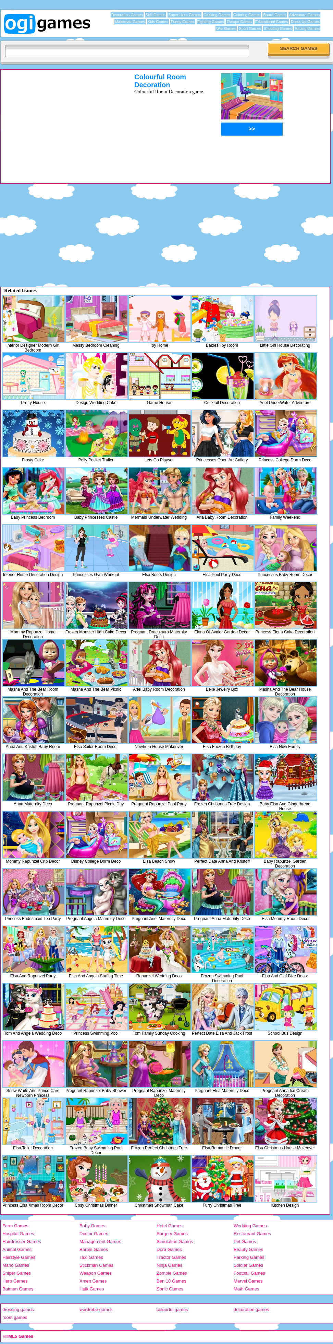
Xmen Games (93, 1281)
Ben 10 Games (171, 1281)
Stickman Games (96, 1265)
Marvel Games (248, 1281)
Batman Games (17, 1288)
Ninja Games (169, 1265)
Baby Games (92, 1225)
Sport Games (250, 28)
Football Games (249, 1273)
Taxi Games (91, 1257)
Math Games (246, 1288)
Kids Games (158, 22)
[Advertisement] (58, 121)
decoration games (251, 1309)
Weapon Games (95, 1273)
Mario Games (15, 1265)
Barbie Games (93, 1249)
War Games (226, 28)
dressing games (18, 1309)
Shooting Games (278, 28)
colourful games (172, 1309)
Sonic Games (170, 1288)
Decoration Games (127, 15)
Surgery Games (172, 1233)
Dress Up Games (305, 22)
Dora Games (169, 1249)
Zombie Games (172, 1273)
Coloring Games (246, 15)
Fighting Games (210, 22)
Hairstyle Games (18, 1257)
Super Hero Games (184, 15)
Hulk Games (91, 1288)
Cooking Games (217, 15)
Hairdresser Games (21, 1241)
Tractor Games (171, 1257)
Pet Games (245, 1241)
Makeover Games (130, 22)
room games (14, 1317)
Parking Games (249, 1257)
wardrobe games (96, 1309)
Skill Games (156, 15)
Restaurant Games (252, 1233)
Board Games (274, 15)
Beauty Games (248, 1249)
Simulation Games (175, 1241)
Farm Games (15, 1225)
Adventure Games (304, 15)
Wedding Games (250, 1225)
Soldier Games (248, 1265)
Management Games (100, 1241)
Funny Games (183, 22)
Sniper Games (16, 1273)
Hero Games (15, 1281)
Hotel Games (170, 1225)
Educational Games (271, 22)
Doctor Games (93, 1233)
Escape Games (239, 22)
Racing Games (307, 28)
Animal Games (17, 1249)
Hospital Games (18, 1233)
